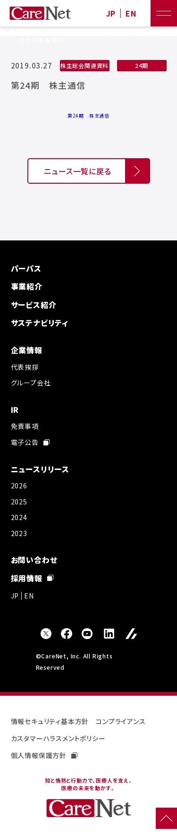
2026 (19, 485)
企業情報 (26, 350)
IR (15, 409)
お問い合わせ (34, 559)
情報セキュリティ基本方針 (50, 721)
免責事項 (25, 426)
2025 (19, 501)
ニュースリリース (40, 469)
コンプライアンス (120, 721)
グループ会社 (31, 382)
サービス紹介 (34, 304)
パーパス (26, 268)
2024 (19, 517)
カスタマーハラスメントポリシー (58, 738)
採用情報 (32, 578)
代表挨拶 (25, 367)
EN (131, 13)
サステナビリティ (39, 322)
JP (111, 13)
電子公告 (30, 442)
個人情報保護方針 (44, 755)
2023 (19, 533)
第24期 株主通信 (88, 115)
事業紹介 (26, 286)
